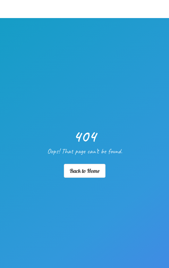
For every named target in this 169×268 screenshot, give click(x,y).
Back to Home (85, 170)
